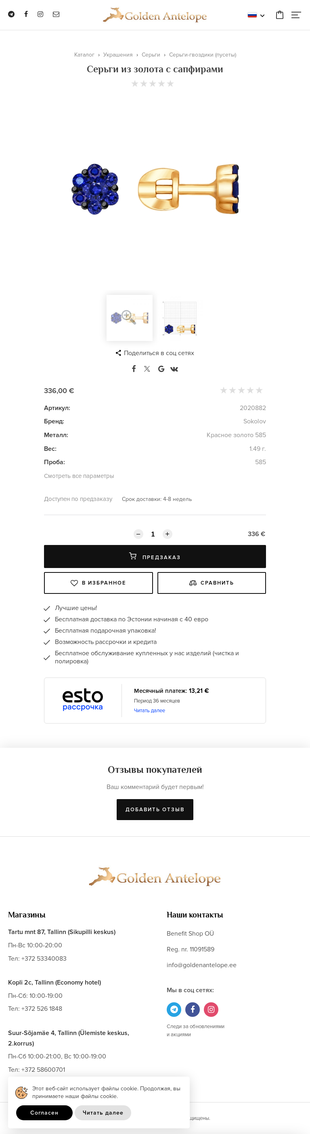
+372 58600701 (43, 1070)
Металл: (56, 435)
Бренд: (54, 421)
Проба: (54, 462)
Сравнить (211, 583)
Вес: (50, 449)
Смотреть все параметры (79, 476)
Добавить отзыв (155, 809)
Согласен (44, 1112)
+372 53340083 (44, 959)
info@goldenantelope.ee (202, 965)
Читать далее (149, 710)
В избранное (98, 583)
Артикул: (57, 408)
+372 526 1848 (41, 1009)
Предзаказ (155, 556)
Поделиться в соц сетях (159, 353)
